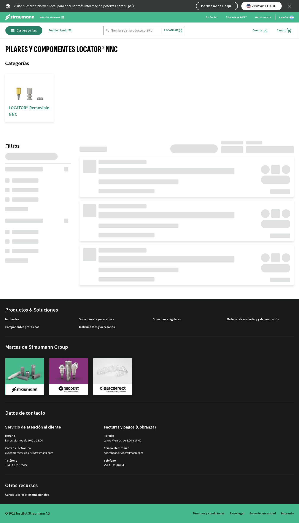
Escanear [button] (173, 30)
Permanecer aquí (217, 6)
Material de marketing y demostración (253, 319)
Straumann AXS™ (236, 17)
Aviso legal (237, 513)
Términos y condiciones (208, 513)
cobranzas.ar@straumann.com (123, 453)
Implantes (12, 319)
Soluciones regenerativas (96, 319)
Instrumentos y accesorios (97, 327)
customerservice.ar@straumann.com (29, 453)
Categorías (24, 30)
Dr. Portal (211, 17)
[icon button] (289, 6)
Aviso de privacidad (263, 513)
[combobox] (135, 30)
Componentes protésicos (22, 327)
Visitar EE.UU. (262, 6)
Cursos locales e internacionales (27, 495)
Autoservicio (263, 17)
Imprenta (287, 513)
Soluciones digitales (167, 319)
